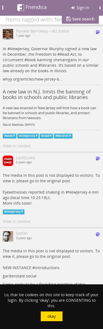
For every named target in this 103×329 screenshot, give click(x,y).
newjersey (28, 136)
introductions (47, 267)
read (46, 136)
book (31, 59)
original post (58, 180)
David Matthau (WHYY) (19, 125)
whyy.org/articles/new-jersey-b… (32, 79)
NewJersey (19, 48)
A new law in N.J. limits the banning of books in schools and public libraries (47, 94)
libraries (48, 65)
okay (52, 316)
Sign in (80, 7)
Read (64, 54)
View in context (16, 145)
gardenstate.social (20, 276)
